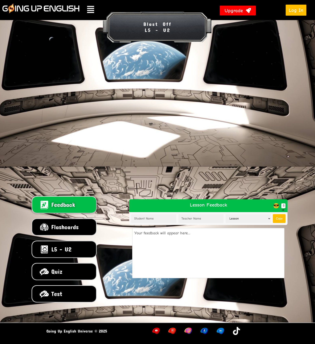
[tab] (64, 204)
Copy (279, 218)
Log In (296, 10)
